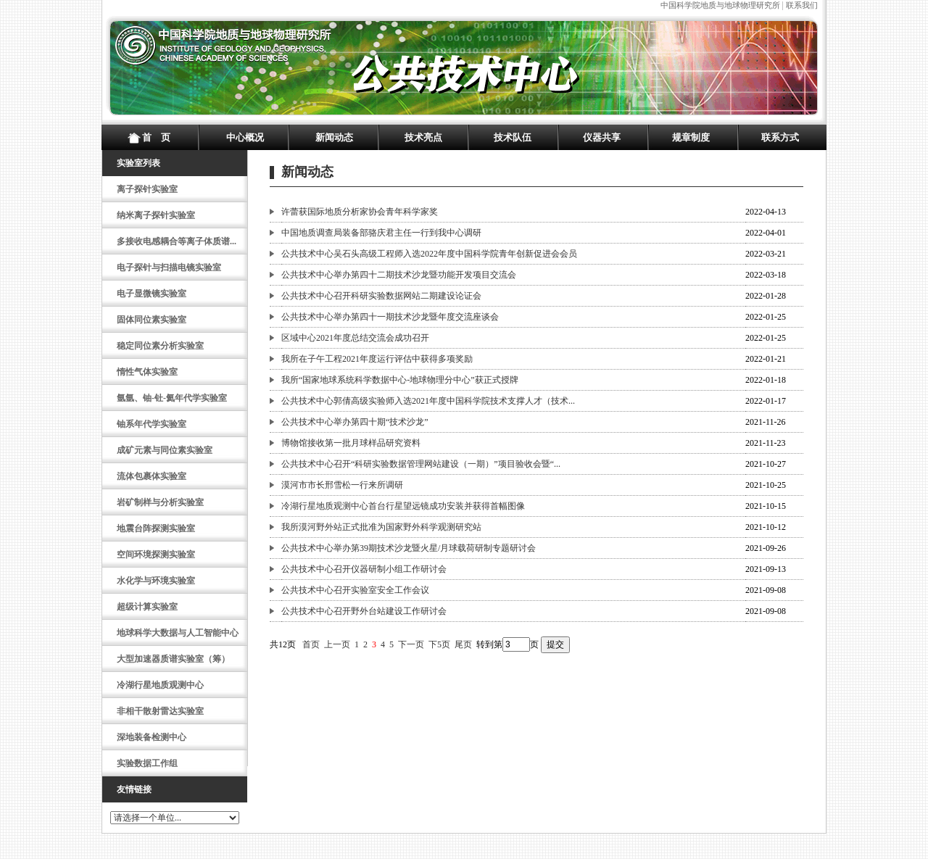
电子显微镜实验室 (151, 294)
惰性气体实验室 (147, 372)
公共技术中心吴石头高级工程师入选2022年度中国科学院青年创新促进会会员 (429, 254)
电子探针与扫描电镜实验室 (169, 267)
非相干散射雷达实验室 (160, 711)
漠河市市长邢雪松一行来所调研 (342, 485)
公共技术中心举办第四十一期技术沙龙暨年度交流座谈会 (390, 317)
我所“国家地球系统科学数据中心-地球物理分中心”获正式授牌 (399, 380)
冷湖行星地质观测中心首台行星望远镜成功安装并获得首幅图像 (403, 506)
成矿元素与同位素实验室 (164, 450)
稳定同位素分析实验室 (160, 346)
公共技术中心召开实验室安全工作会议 (355, 590)
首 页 (156, 137)
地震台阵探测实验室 (156, 528)
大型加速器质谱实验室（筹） (173, 659)
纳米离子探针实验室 (156, 215)
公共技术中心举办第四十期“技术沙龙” (354, 422)
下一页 (411, 644)
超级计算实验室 (147, 607)
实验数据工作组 (147, 763)
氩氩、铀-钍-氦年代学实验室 (172, 398)
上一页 (337, 644)
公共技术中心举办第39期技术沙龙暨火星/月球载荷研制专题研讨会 (408, 548)
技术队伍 (512, 137)
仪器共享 (602, 137)
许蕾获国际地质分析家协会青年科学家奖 (359, 212)
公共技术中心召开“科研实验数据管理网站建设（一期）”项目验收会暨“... (420, 464)
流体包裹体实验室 (151, 476)
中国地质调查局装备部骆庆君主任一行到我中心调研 (381, 233)
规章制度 (691, 137)
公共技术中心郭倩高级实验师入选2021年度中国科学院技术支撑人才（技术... (428, 401)
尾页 (463, 644)
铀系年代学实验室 (151, 424)
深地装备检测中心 (151, 737)
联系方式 (780, 137)
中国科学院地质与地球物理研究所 (720, 5)
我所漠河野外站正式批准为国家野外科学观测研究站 (381, 527)
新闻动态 (334, 137)
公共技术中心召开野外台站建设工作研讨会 (364, 611)
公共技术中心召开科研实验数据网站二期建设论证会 (381, 296)
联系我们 (802, 5)
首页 (311, 644)
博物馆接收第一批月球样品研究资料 (350, 443)
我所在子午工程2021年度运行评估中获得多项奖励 (377, 359)
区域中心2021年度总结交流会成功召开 (355, 338)
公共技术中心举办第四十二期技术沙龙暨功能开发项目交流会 (398, 275)
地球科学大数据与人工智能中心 (178, 633)
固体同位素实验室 (151, 320)
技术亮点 (423, 137)
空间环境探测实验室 (156, 554)
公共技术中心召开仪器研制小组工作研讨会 (364, 569)
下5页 (439, 644)
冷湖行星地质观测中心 (160, 685)
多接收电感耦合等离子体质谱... (176, 241)
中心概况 (245, 137)
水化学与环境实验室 (156, 581)
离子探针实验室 (147, 189)
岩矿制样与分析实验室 (160, 502)
